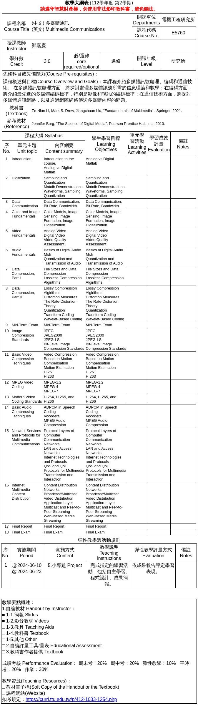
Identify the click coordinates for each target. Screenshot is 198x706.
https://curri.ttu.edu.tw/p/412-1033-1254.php (71, 699)
